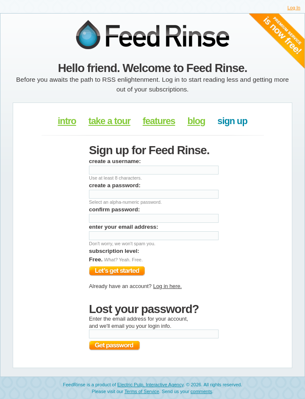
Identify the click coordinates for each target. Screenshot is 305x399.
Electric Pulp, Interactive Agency (150, 384)
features (159, 121)
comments (201, 391)
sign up (232, 121)
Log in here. (167, 286)
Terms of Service (142, 391)
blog (196, 121)
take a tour (109, 121)
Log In (293, 7)
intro (67, 121)
